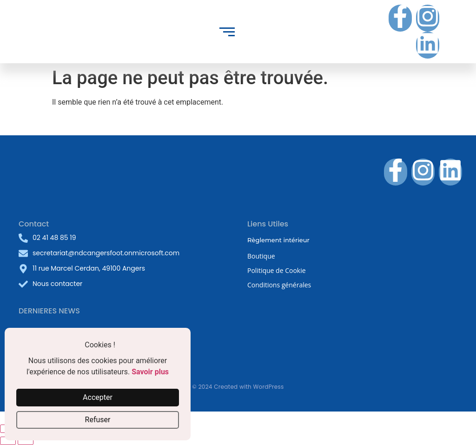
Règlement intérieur (278, 240)
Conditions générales (279, 284)
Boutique (261, 256)
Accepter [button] (97, 397)
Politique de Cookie (276, 270)
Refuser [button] (98, 419)
